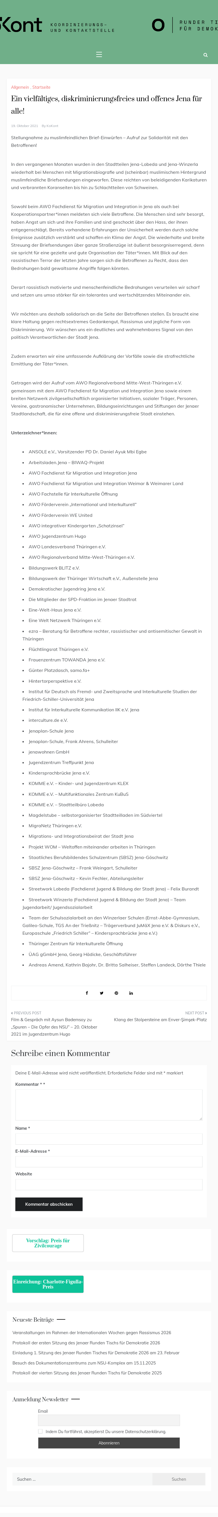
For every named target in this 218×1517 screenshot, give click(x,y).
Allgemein (20, 87)
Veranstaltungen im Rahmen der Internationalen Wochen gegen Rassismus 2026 (91, 1332)
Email (43, 1411)
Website (23, 1174)
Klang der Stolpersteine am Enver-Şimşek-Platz (160, 1019)
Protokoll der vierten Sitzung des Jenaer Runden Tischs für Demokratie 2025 (87, 1373)
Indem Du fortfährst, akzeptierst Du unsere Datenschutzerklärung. (106, 1431)
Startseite (41, 87)
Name (22, 1128)
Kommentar (28, 1084)
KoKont (52, 126)
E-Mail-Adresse (32, 1151)
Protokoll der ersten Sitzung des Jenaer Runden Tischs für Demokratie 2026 (86, 1342)
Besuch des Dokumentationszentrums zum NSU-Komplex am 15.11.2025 (84, 1363)
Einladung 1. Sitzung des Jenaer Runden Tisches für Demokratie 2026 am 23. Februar (95, 1352)
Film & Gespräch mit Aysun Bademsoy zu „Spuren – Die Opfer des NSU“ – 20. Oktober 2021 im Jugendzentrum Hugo (54, 1027)
